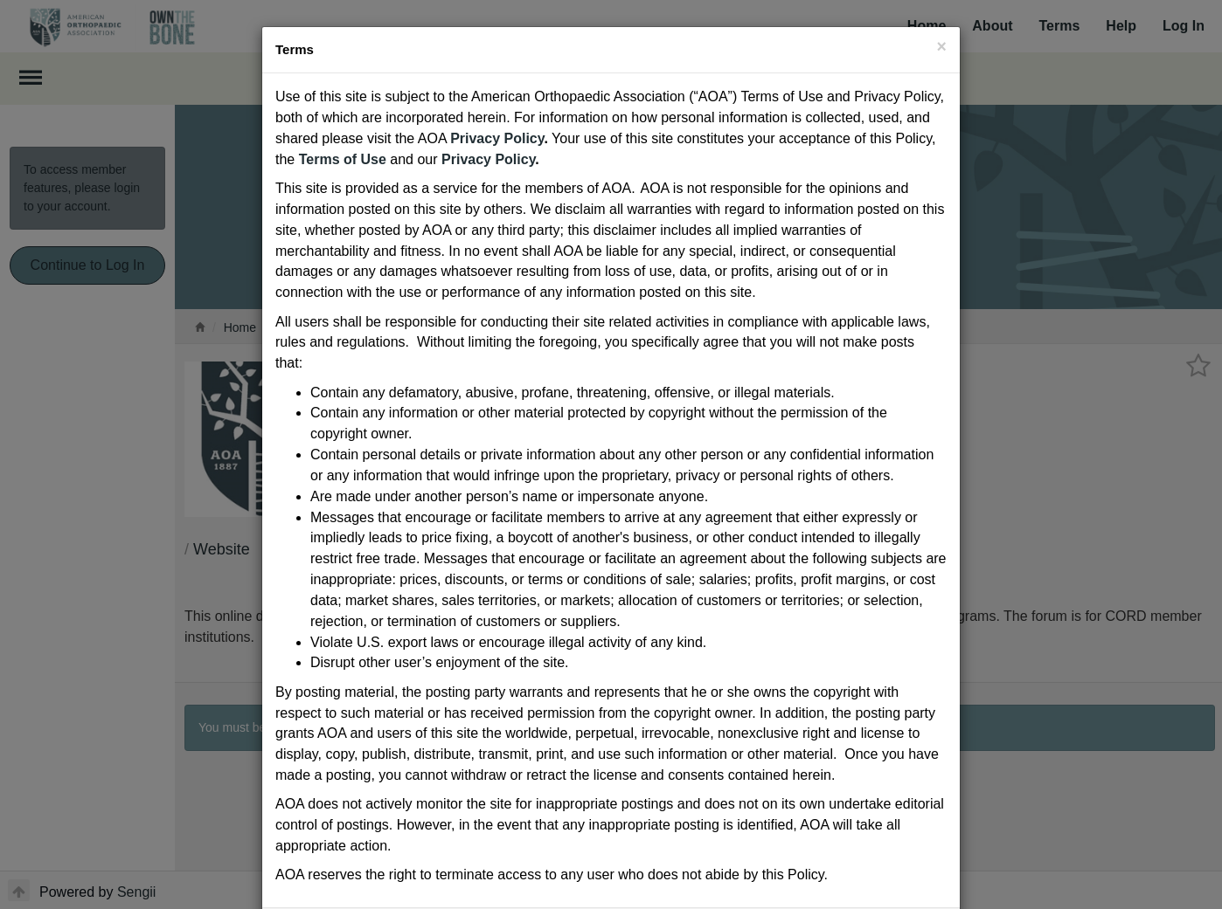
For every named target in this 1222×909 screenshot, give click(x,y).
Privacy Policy (497, 138)
